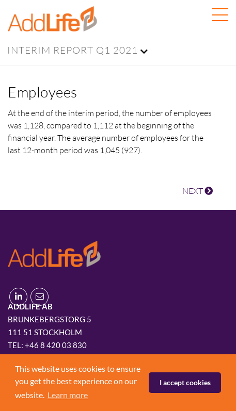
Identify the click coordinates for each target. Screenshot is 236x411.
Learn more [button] (68, 395)
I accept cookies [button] (185, 382)
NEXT (197, 191)
